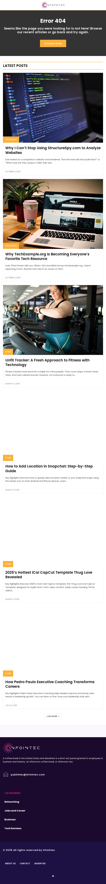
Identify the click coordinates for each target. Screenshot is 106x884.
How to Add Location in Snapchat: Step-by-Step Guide (49, 468)
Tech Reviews (11, 139)
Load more (53, 716)
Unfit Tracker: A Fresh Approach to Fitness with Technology (47, 362)
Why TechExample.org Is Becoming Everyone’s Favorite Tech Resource (47, 256)
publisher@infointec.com (28, 774)
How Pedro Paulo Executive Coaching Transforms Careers (49, 684)
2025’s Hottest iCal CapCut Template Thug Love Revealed (48, 574)
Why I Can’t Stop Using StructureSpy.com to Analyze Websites (53, 150)
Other (8, 351)
